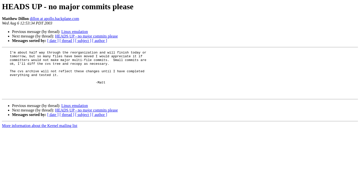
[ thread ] (67, 40)
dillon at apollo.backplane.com (54, 18)
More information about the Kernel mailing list (39, 134)
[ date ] (52, 40)
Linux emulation (74, 32)
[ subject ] (83, 40)
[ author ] (99, 40)
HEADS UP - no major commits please (86, 36)
